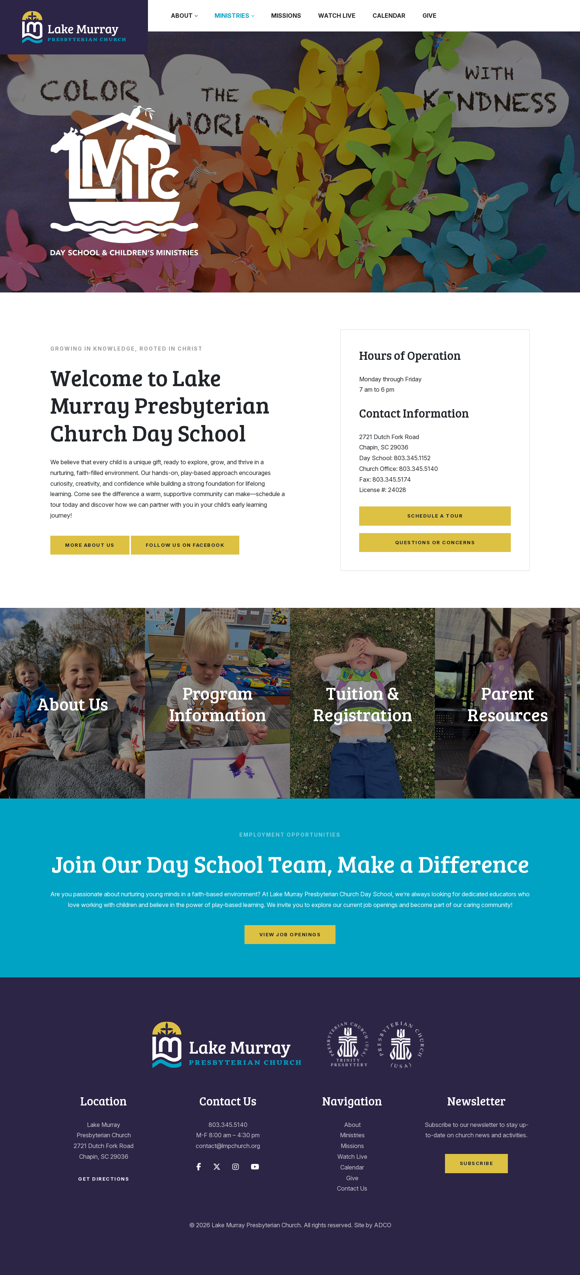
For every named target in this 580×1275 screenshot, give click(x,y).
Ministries (232, 15)
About (182, 15)
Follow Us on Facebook (185, 545)
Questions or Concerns (435, 542)
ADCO (382, 1225)
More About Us (90, 545)
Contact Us (352, 1188)
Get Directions (103, 1179)
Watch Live (336, 15)
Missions (286, 15)
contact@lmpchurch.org (228, 1145)
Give (429, 15)
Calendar (388, 15)
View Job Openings (290, 934)
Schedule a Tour (435, 516)
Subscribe (476, 1163)
